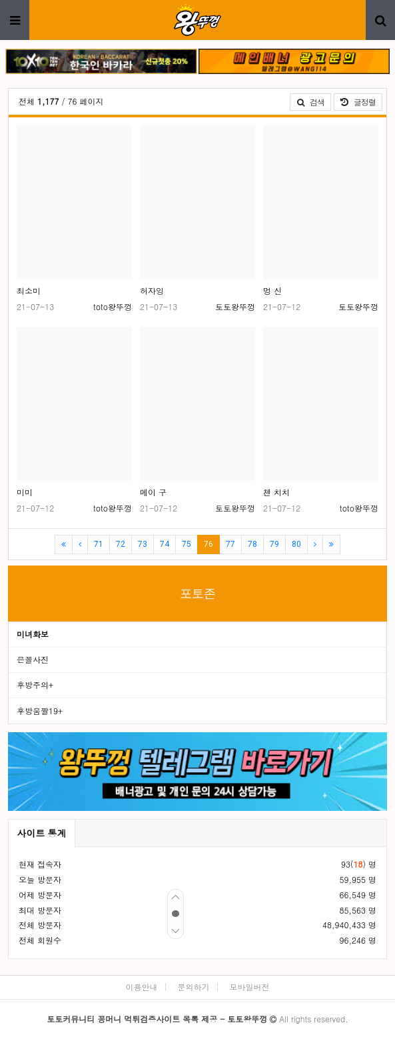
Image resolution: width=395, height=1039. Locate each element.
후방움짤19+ (40, 710)
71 (98, 544)
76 (212, 544)
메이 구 (153, 491)
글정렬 (361, 101)
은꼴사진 (33, 659)
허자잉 (152, 290)
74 (164, 544)
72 (120, 544)
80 (296, 544)
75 (186, 544)
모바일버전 (250, 986)
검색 (310, 101)
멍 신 (272, 290)
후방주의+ (35, 684)
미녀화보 (33, 634)
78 (252, 544)
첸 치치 (276, 491)
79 (274, 544)
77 (230, 544)
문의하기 (194, 986)
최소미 (29, 290)
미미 (25, 491)
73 (142, 544)
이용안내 (141, 986)
